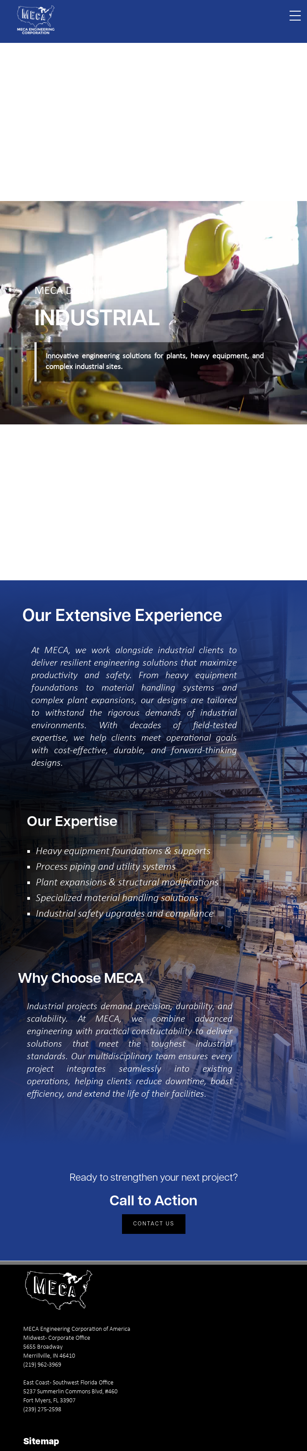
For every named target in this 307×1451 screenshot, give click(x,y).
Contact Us (153, 1224)
